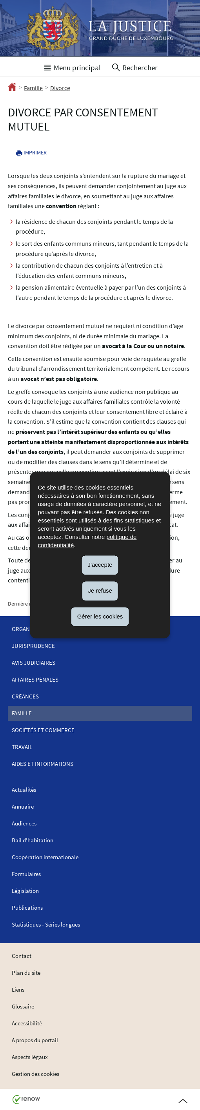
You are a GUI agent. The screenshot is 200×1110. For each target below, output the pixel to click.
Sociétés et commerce (43, 730)
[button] (71, 66)
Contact (21, 955)
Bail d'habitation (32, 840)
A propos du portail (35, 1040)
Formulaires (26, 874)
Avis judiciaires (33, 662)
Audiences (24, 823)
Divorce (60, 88)
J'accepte (100, 564)
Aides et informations (42, 763)
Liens (18, 989)
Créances (25, 696)
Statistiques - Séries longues (46, 924)
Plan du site (26, 972)
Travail (22, 747)
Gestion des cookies (35, 1073)
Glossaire (23, 1006)
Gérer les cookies (100, 616)
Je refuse (100, 590)
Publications (27, 907)
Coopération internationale (45, 857)
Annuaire (23, 806)
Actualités (24, 789)
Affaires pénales (35, 679)
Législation (25, 890)
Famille (33, 88)
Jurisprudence (33, 645)
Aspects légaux (30, 1057)
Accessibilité (27, 1023)
